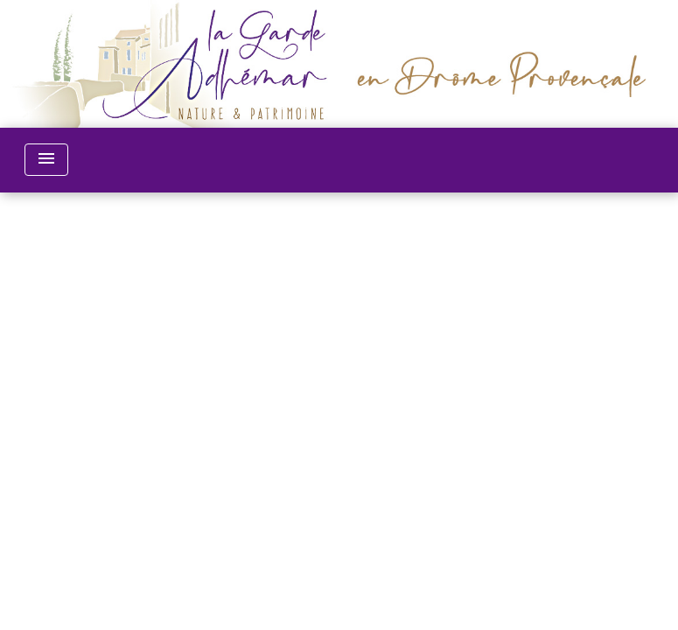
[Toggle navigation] (46, 160)
